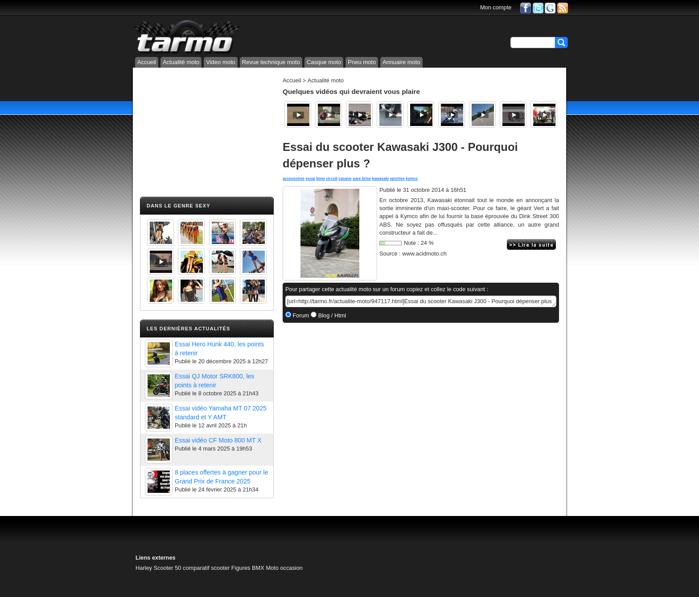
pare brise (362, 178)
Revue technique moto (271, 62)
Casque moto (324, 62)
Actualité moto (181, 62)
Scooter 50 (167, 568)
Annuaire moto (401, 62)
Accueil (146, 62)
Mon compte (495, 7)
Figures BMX (247, 568)
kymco (412, 178)
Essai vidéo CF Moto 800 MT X (218, 440)
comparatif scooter (206, 568)
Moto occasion (284, 568)
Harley (144, 568)
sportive (397, 178)
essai (310, 178)
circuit (331, 178)
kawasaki (380, 178)
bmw (320, 178)
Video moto (220, 62)
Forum (300, 315)
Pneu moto (362, 62)
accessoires (293, 178)
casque (345, 178)
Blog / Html (331, 315)
